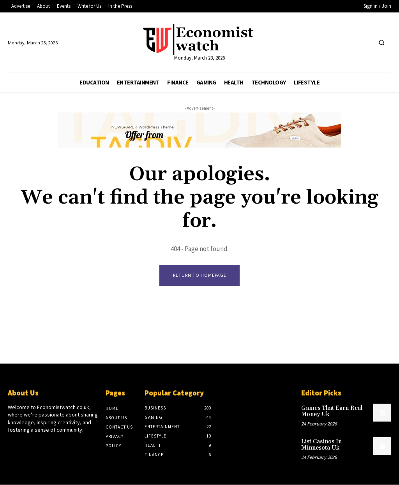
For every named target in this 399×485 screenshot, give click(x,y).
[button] (381, 43)
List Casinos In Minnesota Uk (334, 443)
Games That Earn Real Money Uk (330, 411)
